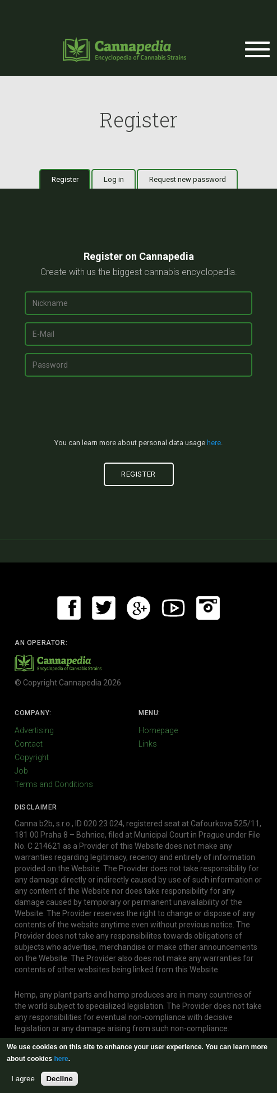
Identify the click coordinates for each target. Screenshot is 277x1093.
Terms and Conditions (54, 784)
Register (71, 179)
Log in (114, 179)
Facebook (69, 608)
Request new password (187, 179)
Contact (29, 743)
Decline (59, 1078)
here (214, 442)
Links (147, 743)
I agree (23, 1078)
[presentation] (138, 412)
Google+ (138, 608)
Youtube (173, 608)
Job (21, 770)
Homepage (158, 730)
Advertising (34, 730)
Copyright (32, 757)
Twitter (104, 608)
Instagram (208, 608)
